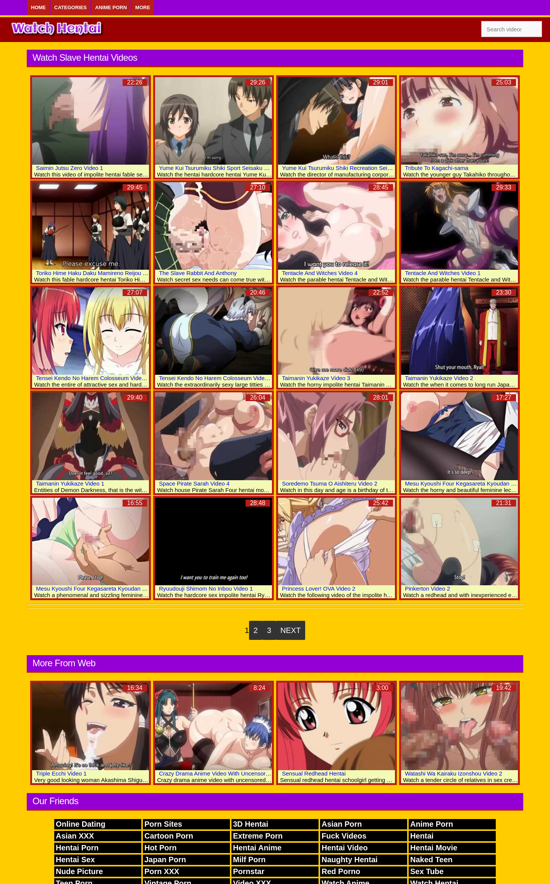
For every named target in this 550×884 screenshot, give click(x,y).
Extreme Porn (258, 836)
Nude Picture (79, 871)
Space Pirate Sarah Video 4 (194, 483)
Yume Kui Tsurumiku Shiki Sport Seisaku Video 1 (221, 168)
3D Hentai (250, 824)
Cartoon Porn (168, 836)
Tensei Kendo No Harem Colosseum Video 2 (215, 378)
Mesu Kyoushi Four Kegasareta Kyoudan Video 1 (98, 588)
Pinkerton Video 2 (427, 588)
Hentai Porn (77, 848)
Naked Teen (431, 859)
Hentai (422, 836)
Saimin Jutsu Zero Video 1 (69, 168)
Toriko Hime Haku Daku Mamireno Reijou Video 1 (99, 273)
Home (38, 7)
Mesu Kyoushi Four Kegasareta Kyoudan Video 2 (467, 483)
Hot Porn (160, 848)
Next (290, 630)
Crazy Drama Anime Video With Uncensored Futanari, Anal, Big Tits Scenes (255, 773)
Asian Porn (342, 824)
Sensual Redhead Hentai (314, 773)
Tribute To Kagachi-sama (436, 168)
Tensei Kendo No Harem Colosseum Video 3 (92, 378)
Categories (70, 7)
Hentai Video (345, 848)
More (142, 7)
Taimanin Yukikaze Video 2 (439, 378)
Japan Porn (165, 859)
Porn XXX (161, 871)
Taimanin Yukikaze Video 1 (70, 483)
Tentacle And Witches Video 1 (442, 273)
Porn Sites (163, 824)
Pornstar (248, 871)
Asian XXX (75, 836)
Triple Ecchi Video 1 (61, 773)
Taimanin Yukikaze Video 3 (316, 378)
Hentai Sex (75, 859)
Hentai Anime (257, 848)
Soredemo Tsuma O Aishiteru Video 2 (329, 483)
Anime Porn (111, 7)
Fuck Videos (344, 836)
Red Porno (341, 871)
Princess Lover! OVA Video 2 (318, 588)
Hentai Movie (433, 848)
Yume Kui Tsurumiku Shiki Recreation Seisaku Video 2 (351, 168)
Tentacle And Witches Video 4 (320, 273)
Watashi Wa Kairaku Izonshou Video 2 (453, 773)
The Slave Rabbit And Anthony (197, 273)
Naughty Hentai (350, 859)
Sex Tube (426, 871)
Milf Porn (249, 859)
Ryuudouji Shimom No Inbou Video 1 (206, 588)
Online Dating (80, 824)
